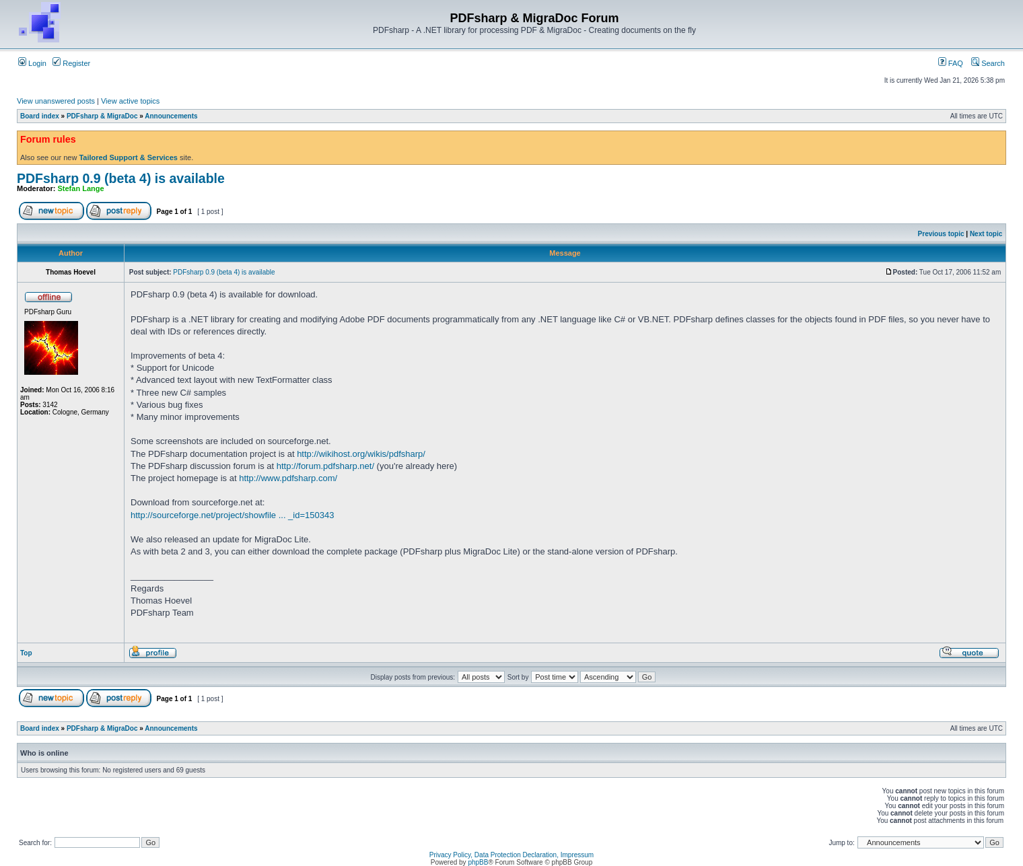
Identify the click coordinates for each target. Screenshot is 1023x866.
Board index (39, 116)
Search (988, 63)
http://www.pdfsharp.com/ (288, 478)
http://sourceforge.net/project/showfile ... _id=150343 (232, 515)
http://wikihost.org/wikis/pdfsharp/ (361, 454)
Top (26, 653)
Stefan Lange (81, 188)
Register (71, 63)
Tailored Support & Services (128, 157)
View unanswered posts (56, 101)
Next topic (986, 234)
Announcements (171, 116)
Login (32, 63)
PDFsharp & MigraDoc (102, 116)
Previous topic (941, 234)
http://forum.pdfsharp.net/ (325, 466)
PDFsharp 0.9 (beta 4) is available (121, 178)
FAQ (950, 63)
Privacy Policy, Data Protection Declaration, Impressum (511, 855)
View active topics (130, 101)
